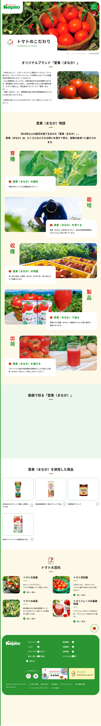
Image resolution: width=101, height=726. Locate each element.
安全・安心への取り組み (37, 656)
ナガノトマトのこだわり (78, 53)
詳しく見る (31, 592)
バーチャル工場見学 (70, 656)
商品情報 (67, 642)
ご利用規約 (54, 685)
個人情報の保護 (80, 685)
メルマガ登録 (55, 688)
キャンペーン (33, 642)
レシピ (31, 647)
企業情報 (67, 647)
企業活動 (67, 652)
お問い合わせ (44, 685)
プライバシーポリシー (66, 685)
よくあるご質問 (33, 685)
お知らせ (32, 661)
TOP (66, 53)
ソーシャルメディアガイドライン (39, 688)
